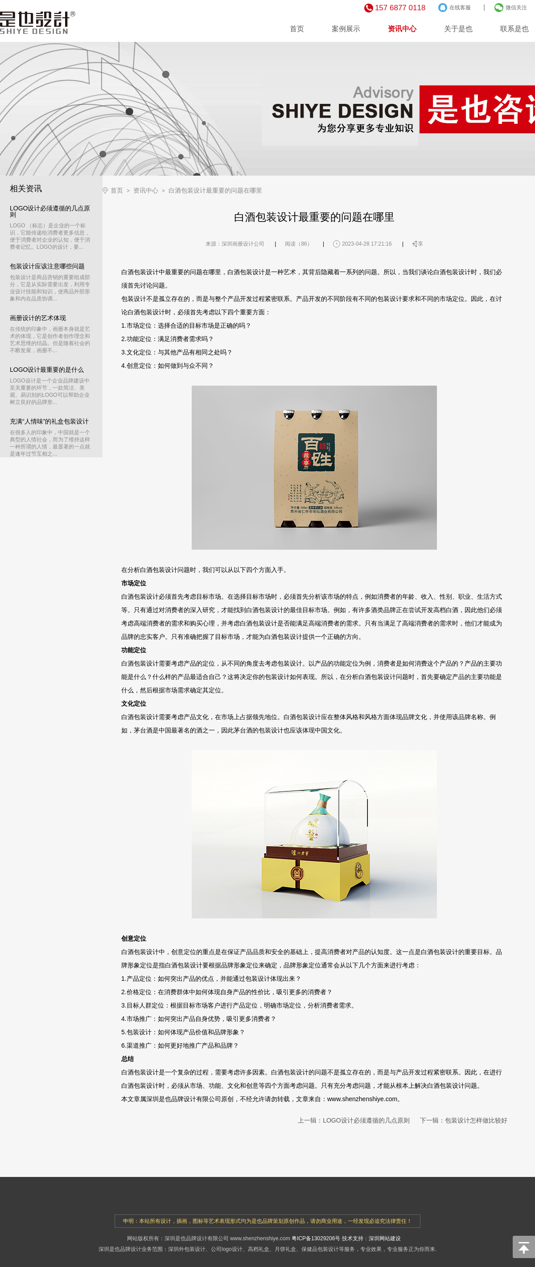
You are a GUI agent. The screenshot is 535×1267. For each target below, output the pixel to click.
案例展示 (346, 29)
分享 (417, 244)
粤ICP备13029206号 (316, 1238)
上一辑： (353, 1120)
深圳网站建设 (385, 1238)
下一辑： (463, 1120)
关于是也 (458, 29)
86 (304, 244)
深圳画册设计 (238, 244)
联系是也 (514, 29)
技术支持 (352, 1238)
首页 (297, 29)
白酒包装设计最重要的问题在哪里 (215, 190)
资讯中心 (402, 29)
